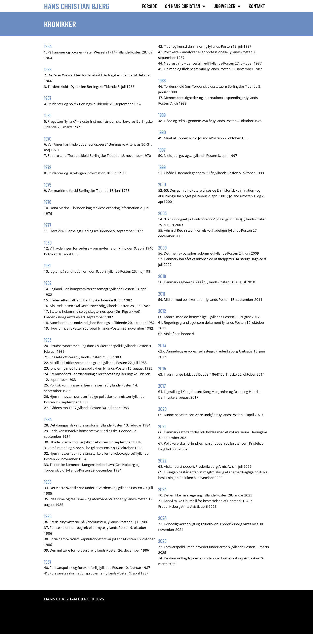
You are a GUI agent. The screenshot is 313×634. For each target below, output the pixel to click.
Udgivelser (227, 6)
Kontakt (257, 6)
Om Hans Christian (185, 6)
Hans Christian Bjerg (76, 6)
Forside (149, 6)
